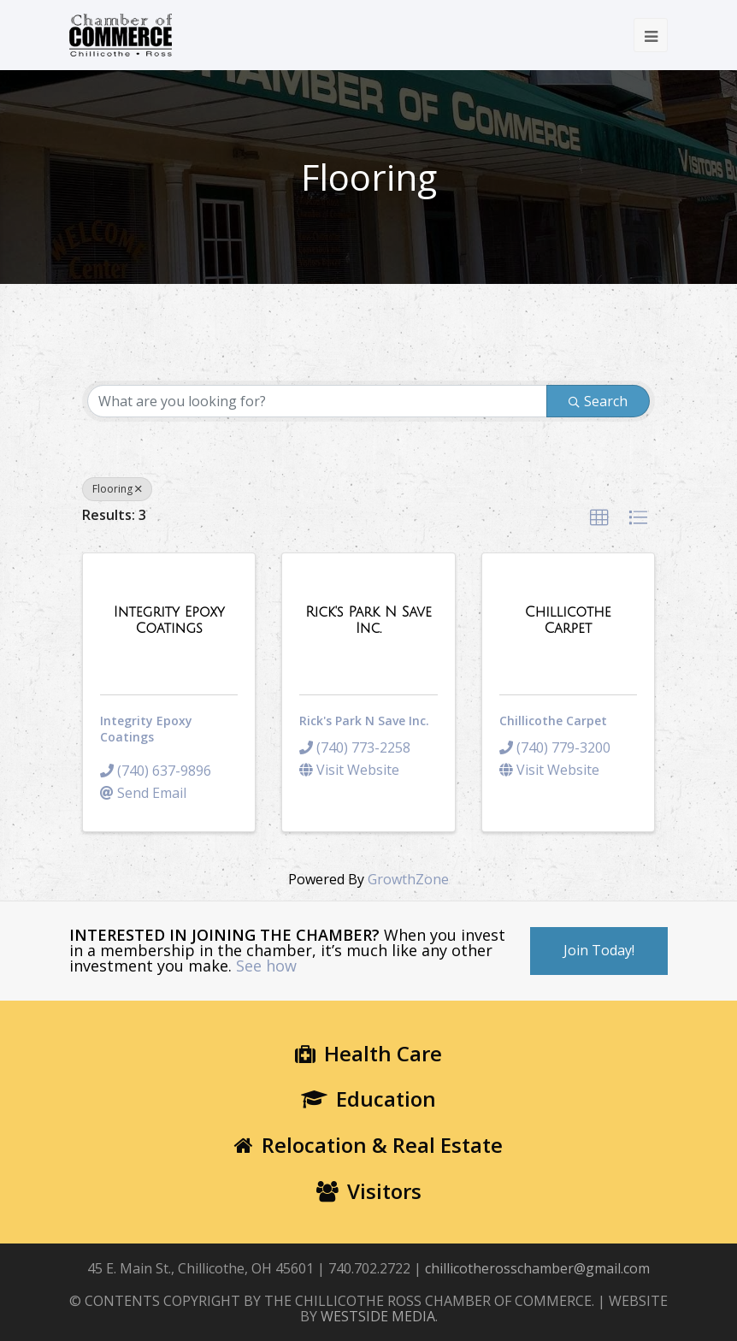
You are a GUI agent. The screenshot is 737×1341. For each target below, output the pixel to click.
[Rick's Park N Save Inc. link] (368, 620)
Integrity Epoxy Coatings (146, 729)
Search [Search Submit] (598, 401)
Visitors (369, 1191)
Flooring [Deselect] (117, 488)
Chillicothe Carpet (553, 720)
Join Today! (598, 950)
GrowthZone (408, 879)
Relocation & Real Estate (368, 1145)
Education (368, 1098)
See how (266, 965)
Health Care (368, 1053)
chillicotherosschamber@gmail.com (537, 1268)
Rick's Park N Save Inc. (364, 720)
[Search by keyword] (317, 401)
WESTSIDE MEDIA (378, 1316)
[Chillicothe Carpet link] (568, 620)
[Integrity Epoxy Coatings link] (169, 620)
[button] (599, 518)
